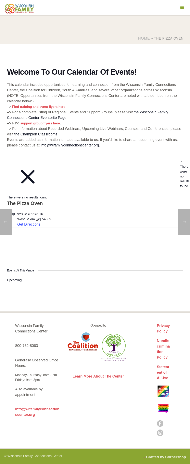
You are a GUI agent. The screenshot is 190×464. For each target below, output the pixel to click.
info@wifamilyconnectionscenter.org (70, 145)
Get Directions (28, 224)
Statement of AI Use (163, 372)
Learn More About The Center (98, 376)
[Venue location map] (95, 242)
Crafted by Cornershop (166, 457)
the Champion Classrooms (36, 134)
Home (144, 38)
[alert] (181, 174)
